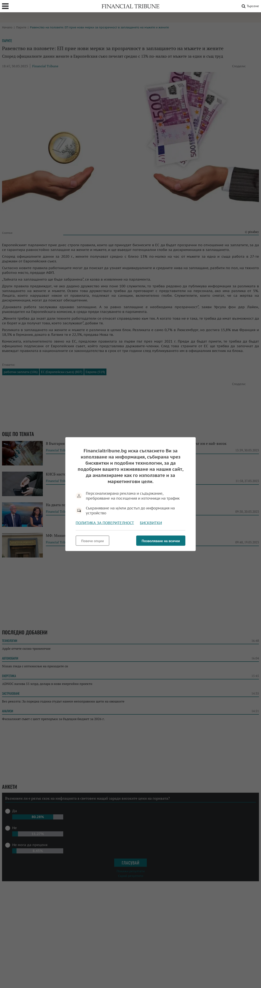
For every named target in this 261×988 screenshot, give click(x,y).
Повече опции (92, 541)
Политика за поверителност (105, 522)
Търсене (249, 6)
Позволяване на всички (161, 541)
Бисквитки (151, 522)
